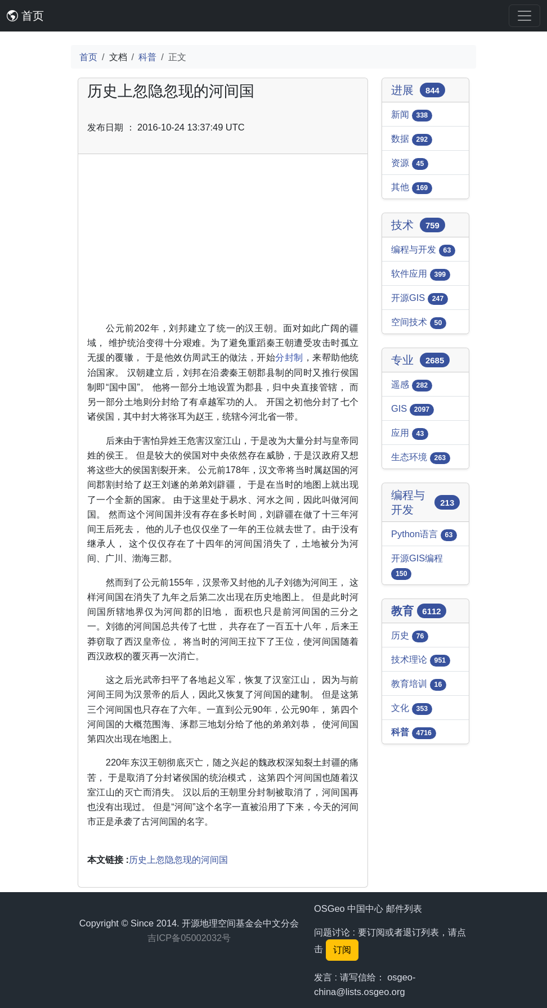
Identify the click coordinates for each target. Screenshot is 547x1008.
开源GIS (419, 298)
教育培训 (418, 684)
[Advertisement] (222, 242)
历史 (409, 636)
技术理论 (420, 660)
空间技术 (418, 323)
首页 (25, 16)
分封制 (289, 357)
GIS (412, 409)
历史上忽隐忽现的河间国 (178, 859)
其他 (411, 188)
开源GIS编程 (417, 566)
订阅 (342, 950)
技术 (418, 225)
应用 (409, 434)
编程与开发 (423, 250)
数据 (411, 139)
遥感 (411, 385)
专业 (420, 360)
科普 (147, 57)
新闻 (411, 115)
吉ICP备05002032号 (189, 938)
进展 (418, 90)
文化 (411, 709)
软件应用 (420, 274)
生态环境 (420, 458)
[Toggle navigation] (524, 15)
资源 (409, 164)
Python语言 (424, 535)
